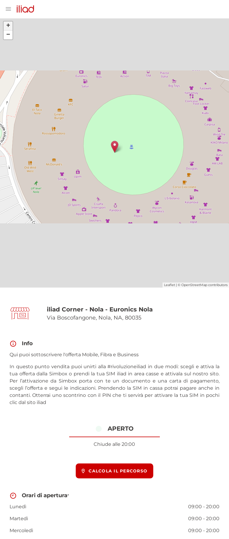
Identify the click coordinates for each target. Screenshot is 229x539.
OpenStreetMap (194, 285)
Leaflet (169, 285)
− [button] (8, 34)
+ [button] (8, 26)
